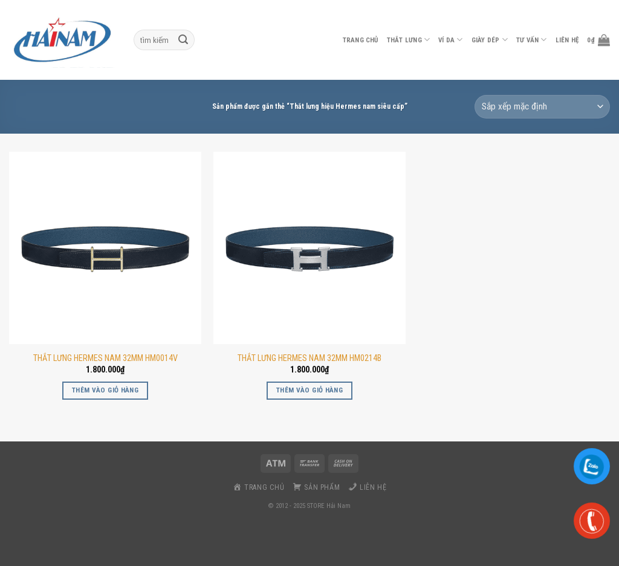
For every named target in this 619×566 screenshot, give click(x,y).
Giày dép (490, 39)
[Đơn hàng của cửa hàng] (542, 107)
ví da (450, 39)
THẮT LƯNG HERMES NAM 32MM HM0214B (309, 358)
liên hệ (567, 40)
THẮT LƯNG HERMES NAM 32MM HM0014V (105, 358)
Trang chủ (360, 40)
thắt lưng (408, 39)
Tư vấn (531, 39)
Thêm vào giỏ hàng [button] (105, 390)
